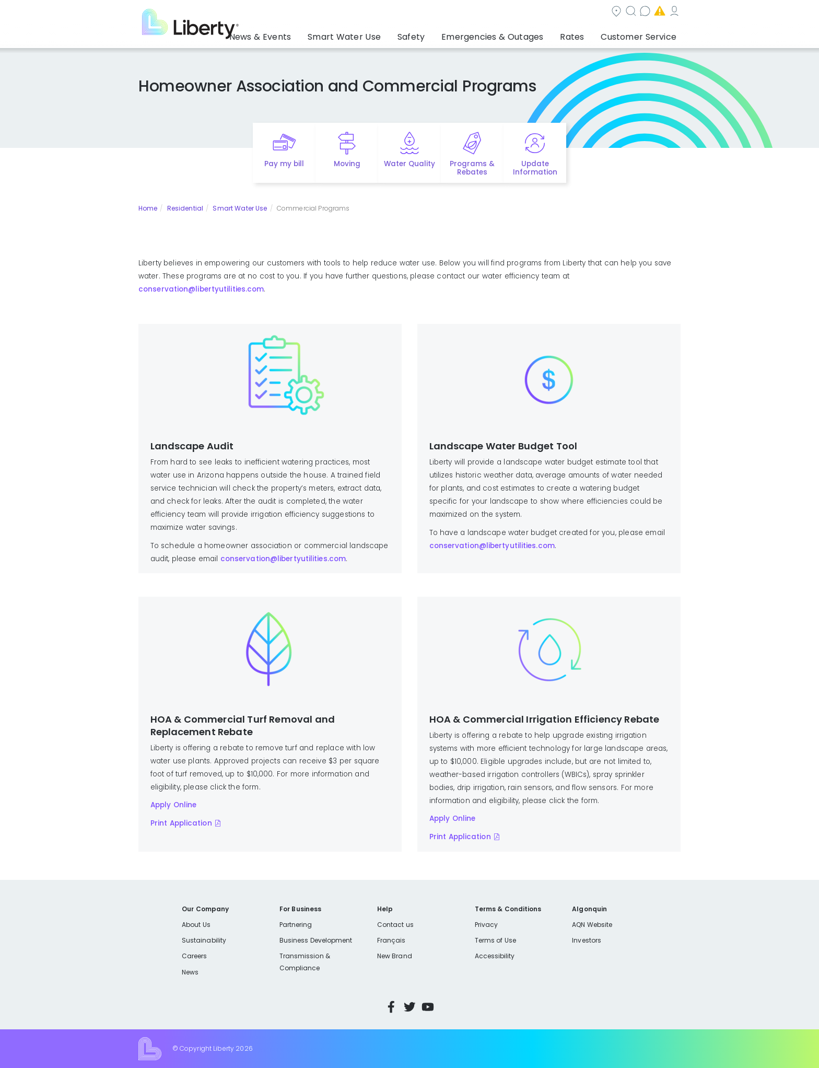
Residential (185, 208)
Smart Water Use (240, 208)
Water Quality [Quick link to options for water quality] (409, 164)
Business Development (316, 940)
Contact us (527, 12)
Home (147, 208)
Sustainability (204, 940)
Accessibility (495, 955)
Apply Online (173, 805)
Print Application (181, 823)
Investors (586, 940)
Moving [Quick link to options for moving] (347, 164)
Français (391, 940)
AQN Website (592, 924)
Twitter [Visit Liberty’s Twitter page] (409, 1007)
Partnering (295, 924)
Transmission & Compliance (304, 961)
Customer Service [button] (641, 34)
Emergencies (591, 12)
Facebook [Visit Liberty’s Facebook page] (391, 1007)
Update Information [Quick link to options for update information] (535, 168)
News (190, 972)
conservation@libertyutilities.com (201, 289)
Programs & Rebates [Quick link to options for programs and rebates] (472, 168)
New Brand (394, 955)
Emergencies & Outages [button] (511, 34)
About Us (196, 924)
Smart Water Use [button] (379, 34)
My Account (657, 12)
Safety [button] (438, 34)
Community (415, 12)
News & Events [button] (305, 34)
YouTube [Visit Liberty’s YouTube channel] (428, 1007)
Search (472, 12)
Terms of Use (496, 940)
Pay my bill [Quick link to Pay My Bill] (284, 164)
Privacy (486, 924)
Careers (194, 955)
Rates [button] (582, 34)
